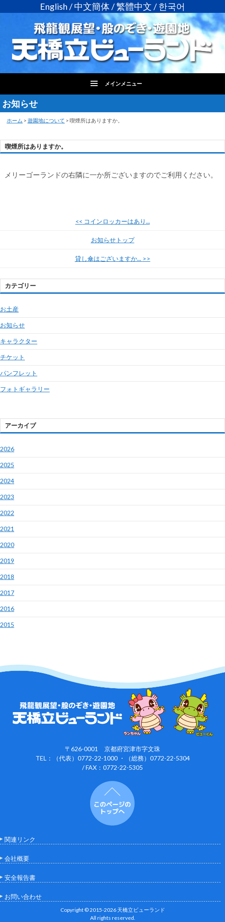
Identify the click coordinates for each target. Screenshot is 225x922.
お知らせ (12, 325)
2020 (7, 544)
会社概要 (16, 858)
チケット (12, 357)
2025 (7, 465)
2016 (7, 608)
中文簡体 (92, 6)
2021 (7, 528)
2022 (7, 512)
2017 (7, 592)
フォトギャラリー (25, 389)
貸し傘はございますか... (112, 258)
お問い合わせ (23, 896)
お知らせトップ (112, 240)
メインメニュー (123, 83)
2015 (7, 624)
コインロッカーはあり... (112, 221)
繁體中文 (134, 6)
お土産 (9, 309)
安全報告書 (20, 877)
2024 (7, 481)
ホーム (15, 120)
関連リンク (20, 839)
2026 (7, 449)
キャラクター (18, 341)
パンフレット (18, 373)
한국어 (171, 6)
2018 (7, 576)
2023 (7, 496)
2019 (7, 560)
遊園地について (46, 120)
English (53, 6)
